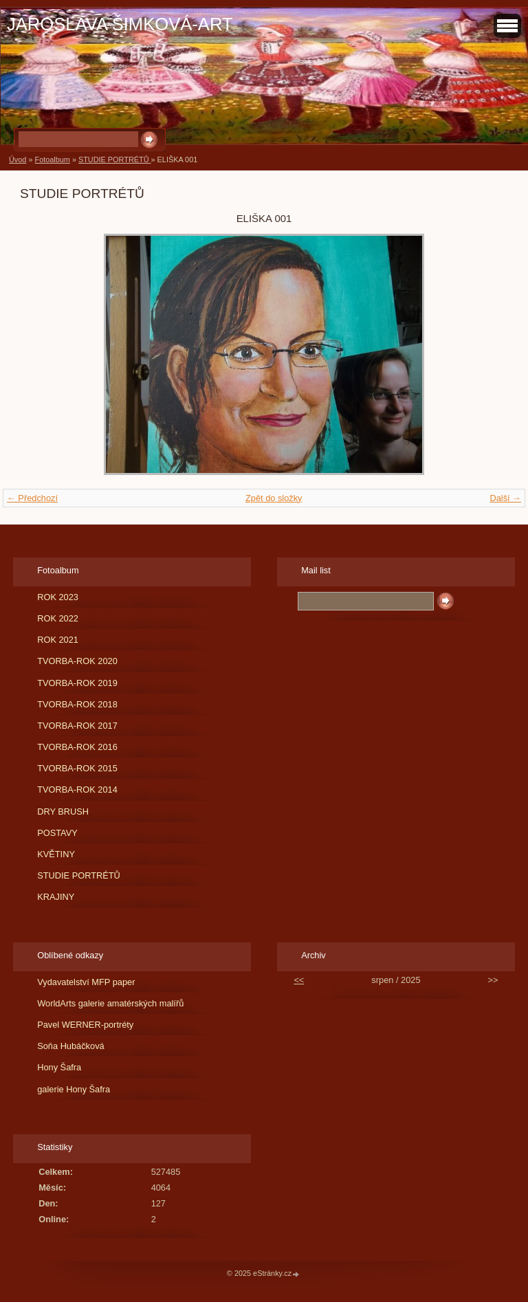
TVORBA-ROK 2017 (77, 725)
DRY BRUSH (63, 811)
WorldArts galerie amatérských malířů (110, 1003)
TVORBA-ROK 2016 (77, 747)
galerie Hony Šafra (73, 1089)
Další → (505, 498)
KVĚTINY (56, 854)
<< (299, 980)
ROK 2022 (57, 618)
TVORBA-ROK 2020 (77, 661)
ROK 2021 (57, 640)
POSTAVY (57, 833)
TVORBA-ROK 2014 (77, 789)
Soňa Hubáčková (70, 1046)
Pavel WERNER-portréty (85, 1024)
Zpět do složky (273, 498)
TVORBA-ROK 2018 (77, 704)
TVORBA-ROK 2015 (77, 768)
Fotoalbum (51, 159)
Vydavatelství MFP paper (86, 982)
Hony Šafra (59, 1067)
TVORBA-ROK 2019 (77, 683)
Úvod (17, 159)
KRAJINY (55, 897)
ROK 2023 (57, 597)
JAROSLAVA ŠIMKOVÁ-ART (120, 24)
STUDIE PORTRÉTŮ (114, 159)
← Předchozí (32, 498)
